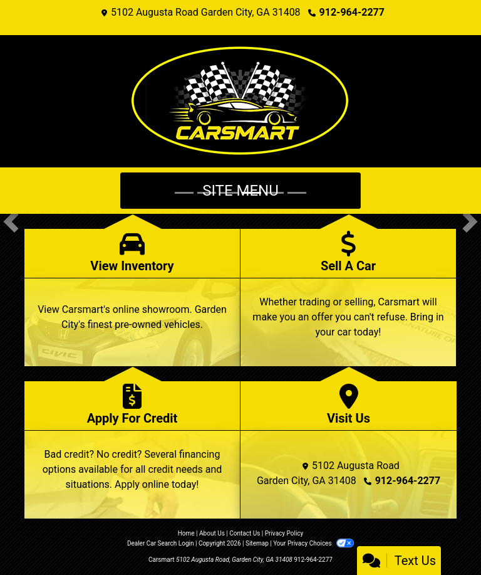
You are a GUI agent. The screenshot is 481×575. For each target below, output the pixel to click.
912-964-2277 (352, 12)
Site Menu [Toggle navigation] (240, 190)
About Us (212, 533)
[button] (11, 221)
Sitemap (257, 543)
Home (186, 533)
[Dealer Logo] (240, 101)
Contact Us (244, 533)
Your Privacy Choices (313, 543)
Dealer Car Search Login (160, 543)
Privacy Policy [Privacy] (284, 533)
